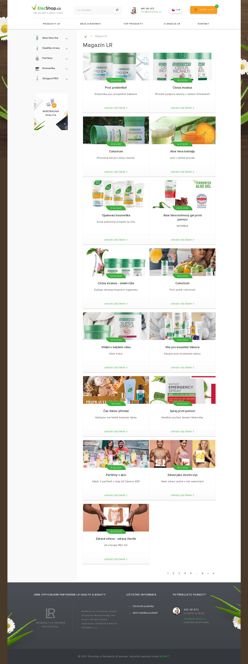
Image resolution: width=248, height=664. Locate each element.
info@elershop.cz (194, 618)
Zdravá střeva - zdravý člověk (116, 539)
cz (176, 9)
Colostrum (116, 151)
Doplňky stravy (51, 48)
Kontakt (203, 23)
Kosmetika (51, 68)
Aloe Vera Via (51, 38)
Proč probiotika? (116, 88)
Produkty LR (51, 23)
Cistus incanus (182, 88)
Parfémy (51, 58)
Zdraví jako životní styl (182, 475)
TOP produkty (133, 23)
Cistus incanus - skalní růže (116, 283)
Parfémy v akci (116, 475)
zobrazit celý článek (116, 107)
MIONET (165, 656)
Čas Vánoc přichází (116, 411)
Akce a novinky (90, 23)
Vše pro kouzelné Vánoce (182, 347)
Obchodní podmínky (143, 606)
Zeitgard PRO (51, 78)
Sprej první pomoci (182, 411)
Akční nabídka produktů (145, 612)
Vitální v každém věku (116, 347)
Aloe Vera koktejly (182, 151)
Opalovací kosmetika (116, 215)
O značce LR (172, 23)
